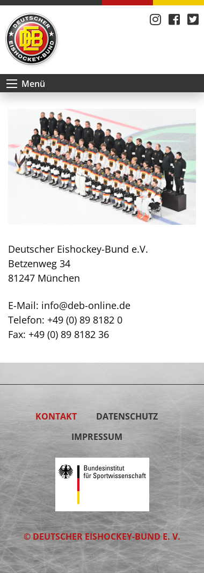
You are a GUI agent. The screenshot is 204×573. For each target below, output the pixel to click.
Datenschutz (127, 416)
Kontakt (56, 416)
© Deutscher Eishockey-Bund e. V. (102, 536)
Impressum (96, 437)
